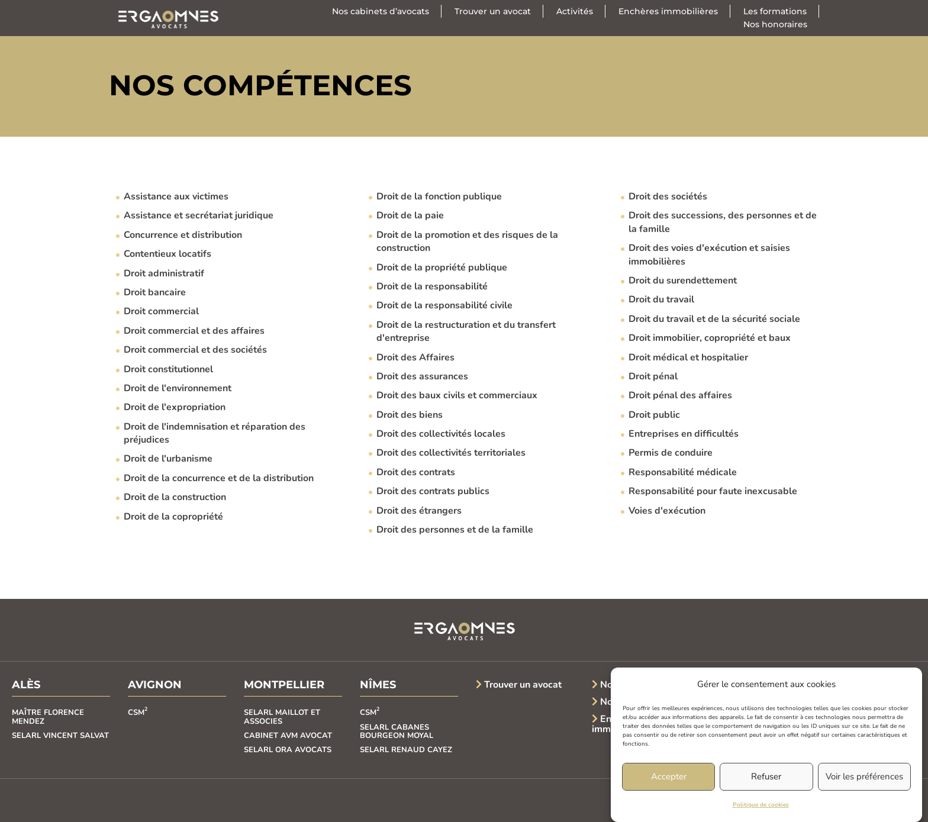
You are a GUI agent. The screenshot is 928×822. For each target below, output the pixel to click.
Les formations (775, 11)
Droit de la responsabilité (432, 286)
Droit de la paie (410, 215)
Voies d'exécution (667, 510)
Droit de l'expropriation (174, 407)
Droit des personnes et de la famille (454, 529)
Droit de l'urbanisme (168, 458)
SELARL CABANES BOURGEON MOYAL (396, 731)
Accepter (669, 777)
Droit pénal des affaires (680, 395)
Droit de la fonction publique (439, 196)
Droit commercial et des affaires (194, 330)
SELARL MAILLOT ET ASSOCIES (282, 716)
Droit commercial (161, 311)
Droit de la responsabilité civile (444, 305)
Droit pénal (653, 376)
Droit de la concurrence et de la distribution (219, 478)
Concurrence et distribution (183, 234)
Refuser (766, 777)
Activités (574, 11)
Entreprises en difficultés (684, 433)
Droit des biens (409, 414)
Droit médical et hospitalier (688, 357)
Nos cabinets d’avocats (380, 11)
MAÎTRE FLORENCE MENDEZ (48, 716)
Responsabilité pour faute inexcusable (713, 491)
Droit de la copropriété (173, 516)
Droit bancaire (155, 292)
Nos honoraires (775, 24)
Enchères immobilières (668, 11)
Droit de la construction (175, 497)
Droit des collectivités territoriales (451, 452)
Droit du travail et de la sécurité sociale (714, 318)
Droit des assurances (422, 376)
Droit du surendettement (683, 280)
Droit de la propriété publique (441, 267)
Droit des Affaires (415, 357)
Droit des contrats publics (432, 491)
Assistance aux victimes (176, 196)
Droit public (654, 414)
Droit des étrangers (419, 510)
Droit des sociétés (668, 196)
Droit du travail (661, 299)
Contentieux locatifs (167, 253)
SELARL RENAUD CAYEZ (406, 749)
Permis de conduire (671, 452)
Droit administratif (164, 273)
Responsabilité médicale (683, 472)
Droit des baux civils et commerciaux (456, 395)
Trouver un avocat (493, 11)
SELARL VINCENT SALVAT (60, 735)
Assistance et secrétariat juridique (198, 215)
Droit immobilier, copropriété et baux (710, 337)
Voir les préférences (864, 777)
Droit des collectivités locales (440, 433)
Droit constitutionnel (168, 369)
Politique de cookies (761, 805)
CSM (137, 712)
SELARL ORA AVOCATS (287, 749)
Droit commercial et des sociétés (195, 349)
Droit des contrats (415, 472)
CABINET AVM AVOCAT (288, 735)
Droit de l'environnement (177, 388)
